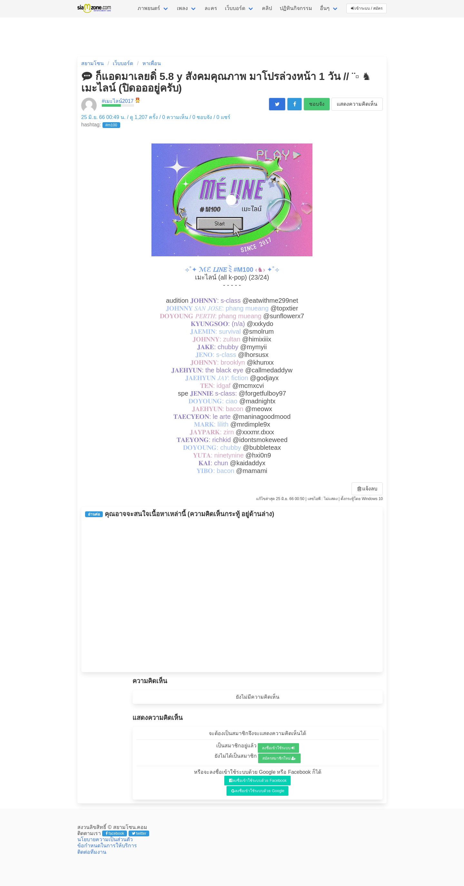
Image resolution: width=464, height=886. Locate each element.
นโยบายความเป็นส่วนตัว (105, 839)
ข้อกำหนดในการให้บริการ (107, 845)
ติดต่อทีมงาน (91, 852)
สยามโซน (92, 63)
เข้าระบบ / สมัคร (366, 8)
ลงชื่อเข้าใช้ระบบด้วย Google (258, 791)
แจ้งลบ (367, 488)
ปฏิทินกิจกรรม (296, 8)
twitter (139, 833)
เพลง (182, 8)
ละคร (211, 8)
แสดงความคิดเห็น (357, 104)
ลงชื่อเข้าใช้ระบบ (278, 748)
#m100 (111, 125)
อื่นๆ (325, 8)
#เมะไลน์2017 (118, 101)
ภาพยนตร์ (149, 8)
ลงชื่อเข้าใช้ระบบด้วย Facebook (258, 780)
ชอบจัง (316, 104)
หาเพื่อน (151, 63)
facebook (115, 833)
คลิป (267, 8)
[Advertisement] (232, 594)
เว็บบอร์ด (235, 8)
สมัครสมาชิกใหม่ (279, 758)
